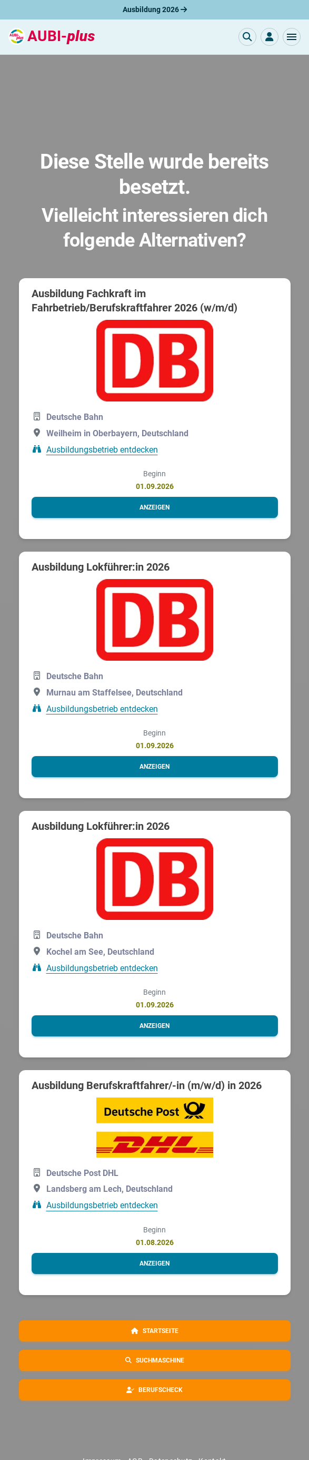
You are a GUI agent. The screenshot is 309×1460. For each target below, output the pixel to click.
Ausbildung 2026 (155, 9)
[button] (292, 37)
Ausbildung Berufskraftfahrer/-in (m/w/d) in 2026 (147, 1085)
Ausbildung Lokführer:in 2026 (101, 567)
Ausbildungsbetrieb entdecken (102, 449)
